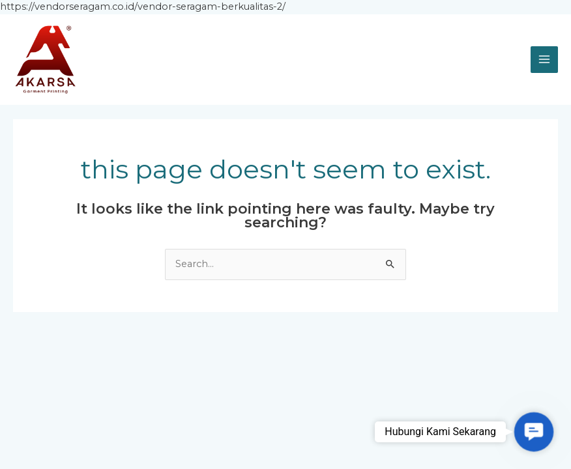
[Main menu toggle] (544, 60)
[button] (533, 431)
